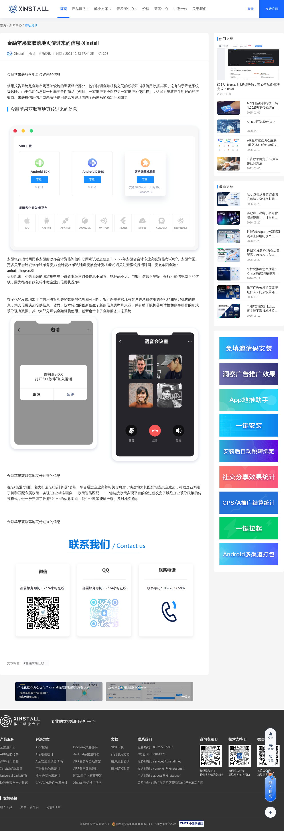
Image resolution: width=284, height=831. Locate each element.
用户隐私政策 (120, 768)
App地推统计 (44, 754)
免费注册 (272, 9)
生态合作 (180, 9)
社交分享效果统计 (48, 775)
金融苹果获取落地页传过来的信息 (33, 476)
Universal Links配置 (13, 775)
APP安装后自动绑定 (87, 761)
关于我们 (199, 9)
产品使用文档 (120, 754)
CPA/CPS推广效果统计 (51, 782)
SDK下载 (117, 747)
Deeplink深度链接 (85, 747)
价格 (145, 9)
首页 (63, 9)
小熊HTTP (54, 807)
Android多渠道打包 (86, 754)
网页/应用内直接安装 (87, 775)
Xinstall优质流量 (11, 768)
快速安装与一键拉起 (14, 782)
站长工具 (6, 807)
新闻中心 (161, 9)
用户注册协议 (120, 761)
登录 (250, 9)
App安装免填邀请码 (49, 761)
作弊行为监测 (9, 761)
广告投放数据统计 (48, 768)
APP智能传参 (9, 754)
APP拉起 (42, 747)
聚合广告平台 (29, 807)
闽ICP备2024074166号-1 (94, 824)
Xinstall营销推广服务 (87, 782)
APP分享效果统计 (85, 768)
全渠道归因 (8, 747)
